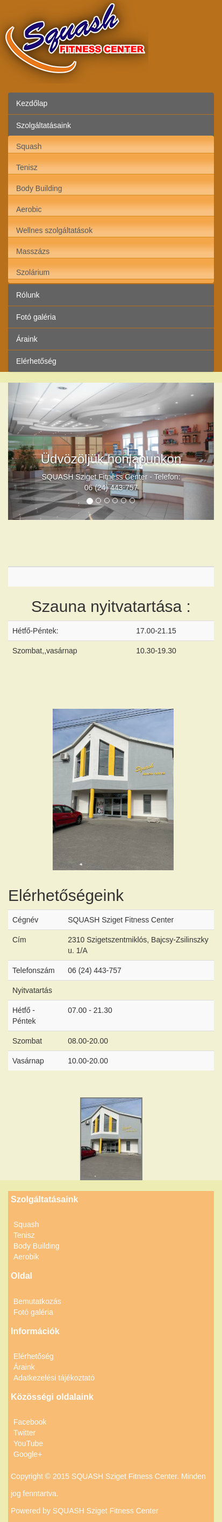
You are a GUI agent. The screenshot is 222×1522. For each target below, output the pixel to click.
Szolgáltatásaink (43, 125)
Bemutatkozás (37, 1301)
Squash (28, 146)
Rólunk (28, 295)
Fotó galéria (36, 317)
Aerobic (28, 209)
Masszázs (32, 251)
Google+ (27, 1454)
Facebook (29, 1422)
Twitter (24, 1432)
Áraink (27, 339)
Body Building (39, 188)
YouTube (28, 1443)
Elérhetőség (36, 361)
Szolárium (32, 272)
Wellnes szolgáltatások (54, 230)
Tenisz (27, 167)
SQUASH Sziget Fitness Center (106, 1510)
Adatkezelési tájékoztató (54, 1377)
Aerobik (26, 1256)
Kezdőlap (31, 103)
